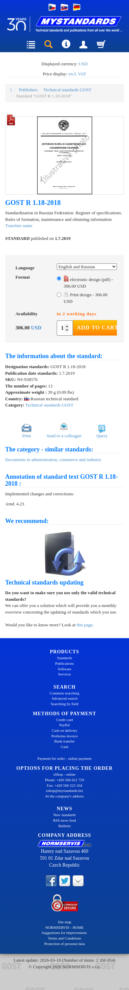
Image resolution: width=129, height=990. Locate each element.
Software (65, 669)
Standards (64, 658)
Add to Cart (97, 327)
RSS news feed (64, 820)
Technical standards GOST (67, 89)
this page (85, 624)
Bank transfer (64, 741)
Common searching (64, 693)
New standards (64, 815)
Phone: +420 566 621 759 (64, 780)
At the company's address (64, 796)
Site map (64, 922)
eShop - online (64, 774)
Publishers (28, 89)
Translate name (18, 225)
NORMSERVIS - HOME (64, 927)
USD (83, 63)
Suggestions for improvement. (64, 933)
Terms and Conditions (64, 938)
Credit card (64, 720)
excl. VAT (77, 73)
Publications (64, 663)
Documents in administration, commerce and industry (53, 459)
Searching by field (64, 704)
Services (64, 674)
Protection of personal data (64, 944)
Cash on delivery (64, 730)
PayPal (64, 725)
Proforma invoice (64, 736)
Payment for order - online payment (64, 758)
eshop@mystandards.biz (64, 790)
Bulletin (64, 826)
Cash (64, 747)
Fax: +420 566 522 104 (64, 785)
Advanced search (64, 698)
